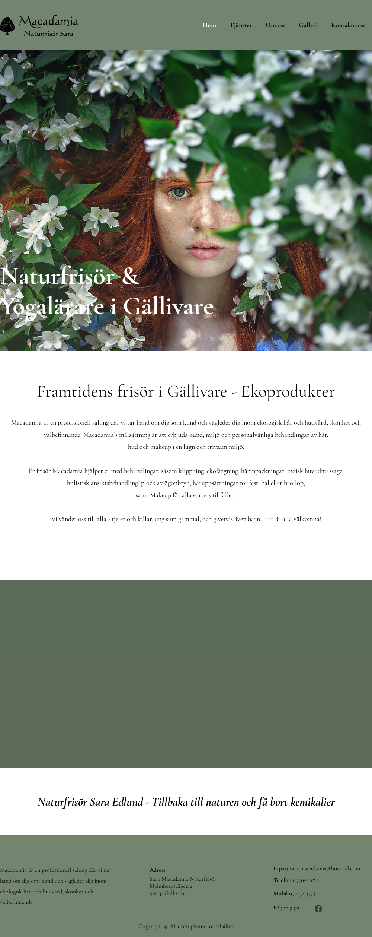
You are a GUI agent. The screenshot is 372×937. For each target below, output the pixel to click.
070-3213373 (302, 893)
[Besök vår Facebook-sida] (318, 908)
